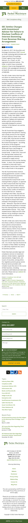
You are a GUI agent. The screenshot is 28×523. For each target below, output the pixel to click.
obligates (5, 66)
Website (14, 471)
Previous (5, 295)
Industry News (7, 381)
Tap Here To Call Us (14, 4)
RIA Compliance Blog (14, 14)
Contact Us (14, 482)
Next (18, 295)
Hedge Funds (7, 395)
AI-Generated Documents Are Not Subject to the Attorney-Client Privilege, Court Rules (14, 419)
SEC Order (6, 286)
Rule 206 (23, 285)
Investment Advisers (13, 281)
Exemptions (6, 398)
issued (23, 52)
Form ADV (16, 277)
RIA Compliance (16, 285)
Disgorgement (19, 280)
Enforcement (7, 388)
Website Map (14, 479)
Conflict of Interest (11, 280)
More (23, 8)
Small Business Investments (11, 400)
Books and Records (8, 391)
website (20, 272)
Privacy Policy (14, 476)
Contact (14, 8)
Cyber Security (7, 402)
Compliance (10, 277)
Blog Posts (14, 484)
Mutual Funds (16, 283)
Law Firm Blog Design (14, 521)
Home (4, 8)
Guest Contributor (8, 405)
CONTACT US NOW (14, 363)
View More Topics (7, 410)
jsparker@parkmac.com (14, 460)
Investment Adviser (7, 278)
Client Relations (7, 407)
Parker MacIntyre (19, 514)
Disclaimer (14, 474)
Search (14, 314)
